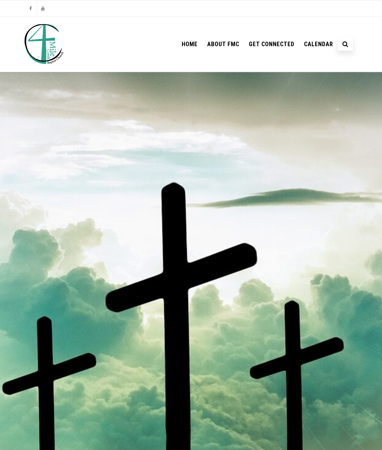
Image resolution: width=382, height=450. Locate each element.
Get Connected (271, 44)
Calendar (318, 44)
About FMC (223, 44)
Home (190, 44)
